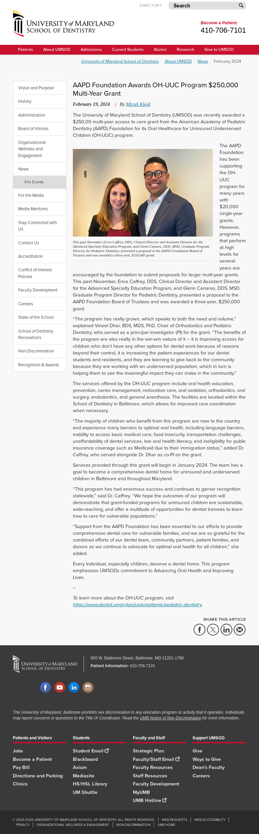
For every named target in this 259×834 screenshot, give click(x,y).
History (24, 101)
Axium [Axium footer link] (80, 767)
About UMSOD (178, 61)
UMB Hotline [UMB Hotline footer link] (150, 800)
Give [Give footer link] (197, 750)
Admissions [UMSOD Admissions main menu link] (91, 49)
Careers (25, 304)
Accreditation (30, 256)
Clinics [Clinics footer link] (20, 783)
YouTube (59, 687)
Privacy (22, 824)
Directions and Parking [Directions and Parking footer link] (38, 775)
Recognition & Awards (38, 365)
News (203, 61)
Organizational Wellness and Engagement (32, 149)
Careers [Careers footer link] (201, 775)
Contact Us (28, 243)
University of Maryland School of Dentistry (120, 61)
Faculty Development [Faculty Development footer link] (156, 783)
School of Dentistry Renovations (35, 334)
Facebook (45, 687)
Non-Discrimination (36, 351)
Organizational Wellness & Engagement (72, 824)
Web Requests (174, 819)
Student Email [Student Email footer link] (91, 750)
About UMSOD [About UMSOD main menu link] (56, 49)
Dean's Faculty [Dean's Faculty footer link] (209, 767)
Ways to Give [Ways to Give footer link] (207, 759)
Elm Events (34, 182)
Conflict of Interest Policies (35, 273)
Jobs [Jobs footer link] (18, 750)
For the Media (31, 195)
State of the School (36, 317)
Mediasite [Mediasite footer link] (83, 775)
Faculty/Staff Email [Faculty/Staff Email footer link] (156, 759)
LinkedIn (74, 687)
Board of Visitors (33, 128)
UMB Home (166, 824)
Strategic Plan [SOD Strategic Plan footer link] (148, 750)
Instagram (88, 687)
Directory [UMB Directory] (151, 5)
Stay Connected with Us (37, 225)
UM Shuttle (85, 792)
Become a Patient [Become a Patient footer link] (32, 759)
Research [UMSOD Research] (185, 49)
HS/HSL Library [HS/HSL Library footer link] (90, 783)
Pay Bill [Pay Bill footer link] (21, 767)
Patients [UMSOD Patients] (25, 49)
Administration (31, 115)
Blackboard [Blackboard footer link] (85, 759)
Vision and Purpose (36, 88)
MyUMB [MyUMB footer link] (141, 792)
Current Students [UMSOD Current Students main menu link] (128, 49)
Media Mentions (33, 209)
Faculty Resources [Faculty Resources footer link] (153, 767)
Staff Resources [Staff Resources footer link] (150, 775)
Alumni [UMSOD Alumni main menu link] (160, 49)
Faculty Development (38, 290)
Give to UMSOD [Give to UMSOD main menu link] (219, 49)
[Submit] (241, 5)
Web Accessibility (209, 819)
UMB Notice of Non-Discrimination (170, 718)
